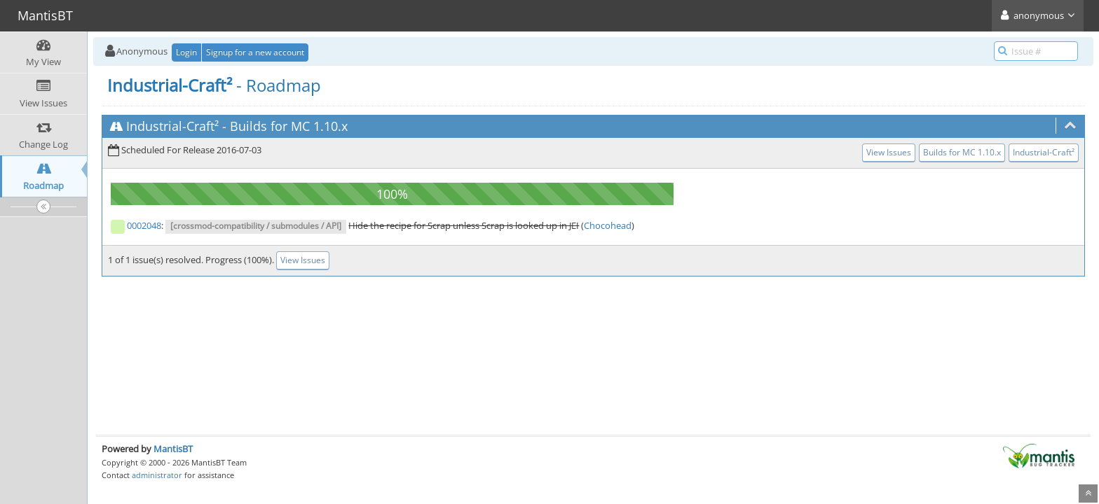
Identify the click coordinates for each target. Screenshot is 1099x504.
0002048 (144, 225)
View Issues (888, 152)
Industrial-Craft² (172, 126)
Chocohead (608, 225)
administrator (157, 475)
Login (186, 52)
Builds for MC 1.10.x (289, 126)
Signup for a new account (255, 52)
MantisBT (173, 448)
